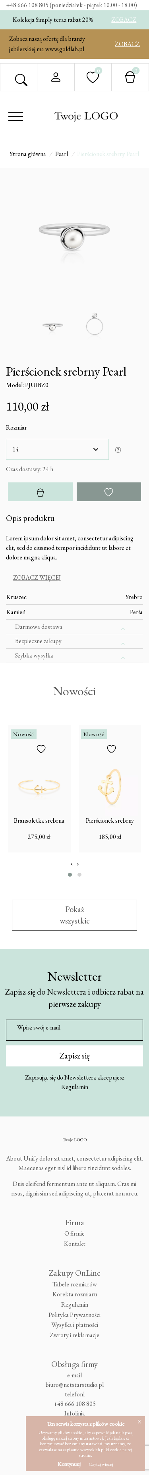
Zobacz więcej (37, 577)
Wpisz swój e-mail (38, 1027)
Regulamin (74, 1086)
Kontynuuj (69, 1463)
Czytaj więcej (101, 1464)
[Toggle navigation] (15, 116)
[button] (70, 874)
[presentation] (71, 863)
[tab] (74, 577)
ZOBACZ (123, 19)
